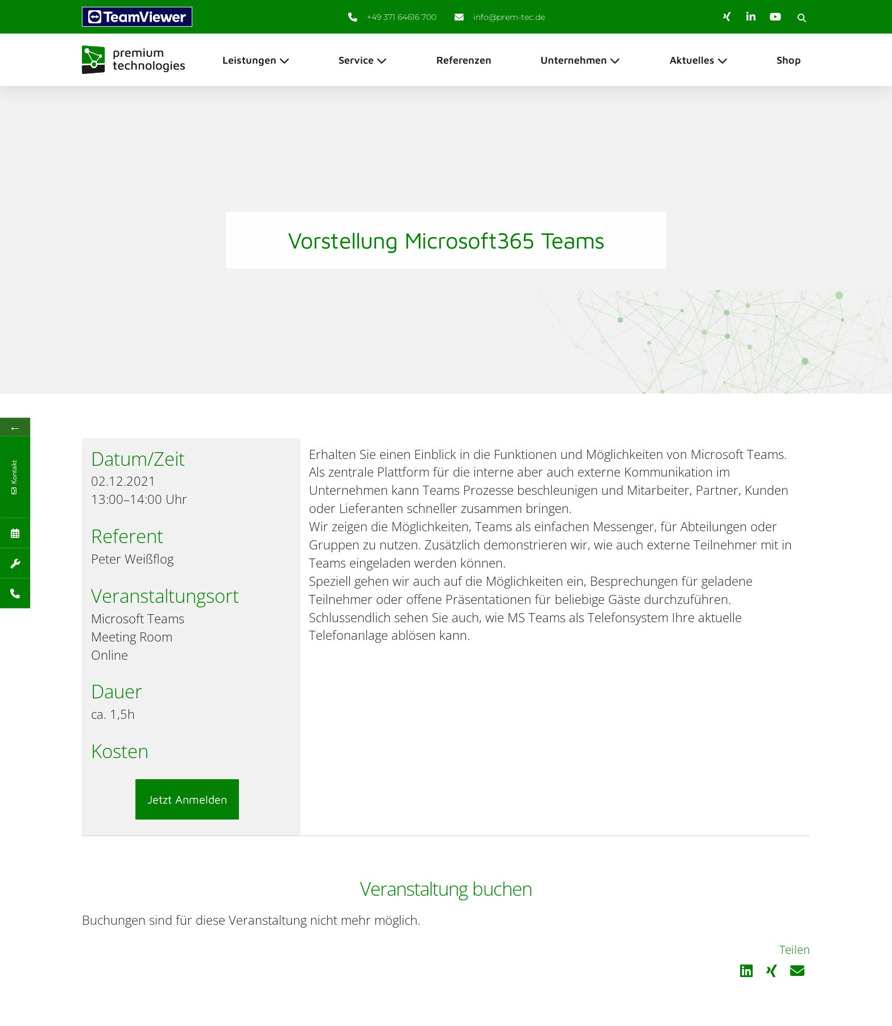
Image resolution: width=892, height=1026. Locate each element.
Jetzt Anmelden (187, 799)
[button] (801, 17)
